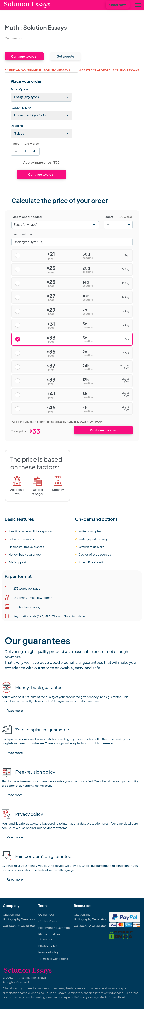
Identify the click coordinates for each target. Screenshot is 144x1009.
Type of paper (20, 89)
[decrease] (16, 151)
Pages (15, 143)
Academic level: (24, 234)
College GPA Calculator (19, 925)
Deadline (17, 125)
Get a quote (65, 56)
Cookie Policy (47, 921)
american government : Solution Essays (37, 70)
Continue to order (24, 56)
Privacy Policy (47, 945)
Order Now (117, 5)
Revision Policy (48, 952)
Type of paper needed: (27, 216)
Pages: (108, 216)
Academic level (21, 107)
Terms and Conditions (53, 958)
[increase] (34, 151)
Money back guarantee (54, 927)
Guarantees (46, 914)
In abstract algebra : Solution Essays (108, 70)
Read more (15, 710)
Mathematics (14, 38)
